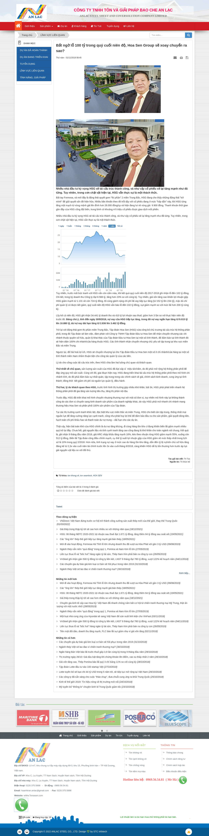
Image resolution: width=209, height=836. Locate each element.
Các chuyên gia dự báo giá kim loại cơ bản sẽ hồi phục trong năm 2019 (97, 564)
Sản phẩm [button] (46, 27)
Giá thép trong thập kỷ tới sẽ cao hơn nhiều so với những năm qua (94, 529)
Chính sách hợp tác (177, 765)
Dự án (108, 735)
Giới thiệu (81, 735)
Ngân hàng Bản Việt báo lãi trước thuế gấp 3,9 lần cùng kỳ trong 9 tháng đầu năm (101, 652)
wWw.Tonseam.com (31, 795)
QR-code (24, 817)
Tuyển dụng (132, 735)
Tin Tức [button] (96, 26)
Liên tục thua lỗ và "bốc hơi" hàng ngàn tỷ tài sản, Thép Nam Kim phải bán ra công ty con (106, 554)
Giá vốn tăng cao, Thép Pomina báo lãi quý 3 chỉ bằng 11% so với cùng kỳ (97, 662)
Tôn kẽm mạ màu (139, 771)
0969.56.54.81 (59, 785)
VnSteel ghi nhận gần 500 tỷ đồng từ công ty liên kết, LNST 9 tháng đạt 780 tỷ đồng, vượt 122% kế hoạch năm (117, 559)
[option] (32, 719)
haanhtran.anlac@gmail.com (33, 790)
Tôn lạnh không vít (140, 759)
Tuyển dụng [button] (112, 26)
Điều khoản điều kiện (178, 771)
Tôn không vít (137, 752)
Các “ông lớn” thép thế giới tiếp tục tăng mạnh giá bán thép (90, 539)
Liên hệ (146, 735)
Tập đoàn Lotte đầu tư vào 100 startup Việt (81, 667)
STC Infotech (100, 831)
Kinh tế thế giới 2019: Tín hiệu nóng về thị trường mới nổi (89, 682)
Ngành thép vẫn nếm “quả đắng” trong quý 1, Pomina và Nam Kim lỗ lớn (97, 549)
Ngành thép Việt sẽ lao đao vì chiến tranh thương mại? (88, 569)
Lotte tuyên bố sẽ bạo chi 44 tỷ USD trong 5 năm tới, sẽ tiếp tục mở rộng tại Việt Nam (103, 672)
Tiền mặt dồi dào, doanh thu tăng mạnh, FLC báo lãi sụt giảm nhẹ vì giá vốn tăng (102, 631)
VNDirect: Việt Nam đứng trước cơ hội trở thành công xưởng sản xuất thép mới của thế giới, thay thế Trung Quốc (118, 521)
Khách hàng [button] (79, 26)
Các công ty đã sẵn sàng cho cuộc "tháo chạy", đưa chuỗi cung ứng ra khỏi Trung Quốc (104, 677)
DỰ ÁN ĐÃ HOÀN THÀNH (33, 50)
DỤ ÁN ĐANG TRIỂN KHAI (34, 57)
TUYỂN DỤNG (27, 64)
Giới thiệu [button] (29, 26)
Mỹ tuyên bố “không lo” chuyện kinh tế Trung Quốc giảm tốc (90, 686)
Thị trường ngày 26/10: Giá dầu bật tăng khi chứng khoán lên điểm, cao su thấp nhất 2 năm (106, 657)
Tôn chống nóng (139, 765)
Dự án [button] (62, 26)
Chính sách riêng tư (177, 759)
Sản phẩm (96, 735)
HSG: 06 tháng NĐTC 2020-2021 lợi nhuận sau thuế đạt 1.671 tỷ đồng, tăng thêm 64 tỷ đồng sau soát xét (114, 534)
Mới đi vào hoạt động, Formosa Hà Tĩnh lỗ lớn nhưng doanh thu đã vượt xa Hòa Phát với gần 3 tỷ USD (113, 544)
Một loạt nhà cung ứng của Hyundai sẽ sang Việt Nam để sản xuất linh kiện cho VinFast (105, 616)
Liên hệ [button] (129, 26)
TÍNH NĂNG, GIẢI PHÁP (33, 77)
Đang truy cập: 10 (42, 817)
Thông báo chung (176, 752)
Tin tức (119, 735)
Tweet (59, 506)
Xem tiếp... (184, 573)
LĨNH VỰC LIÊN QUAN (32, 70)
